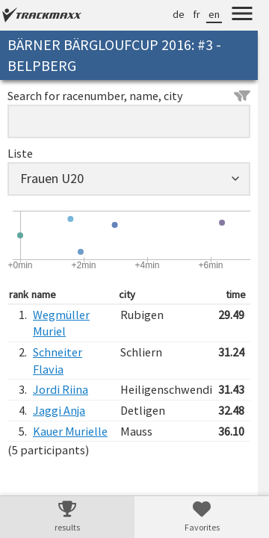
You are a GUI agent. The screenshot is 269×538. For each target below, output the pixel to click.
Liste (20, 153)
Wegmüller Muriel (61, 323)
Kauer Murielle (70, 431)
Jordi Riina (60, 389)
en (214, 14)
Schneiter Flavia (57, 360)
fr (196, 14)
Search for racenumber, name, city (128, 95)
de (179, 14)
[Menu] (242, 15)
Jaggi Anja (59, 410)
